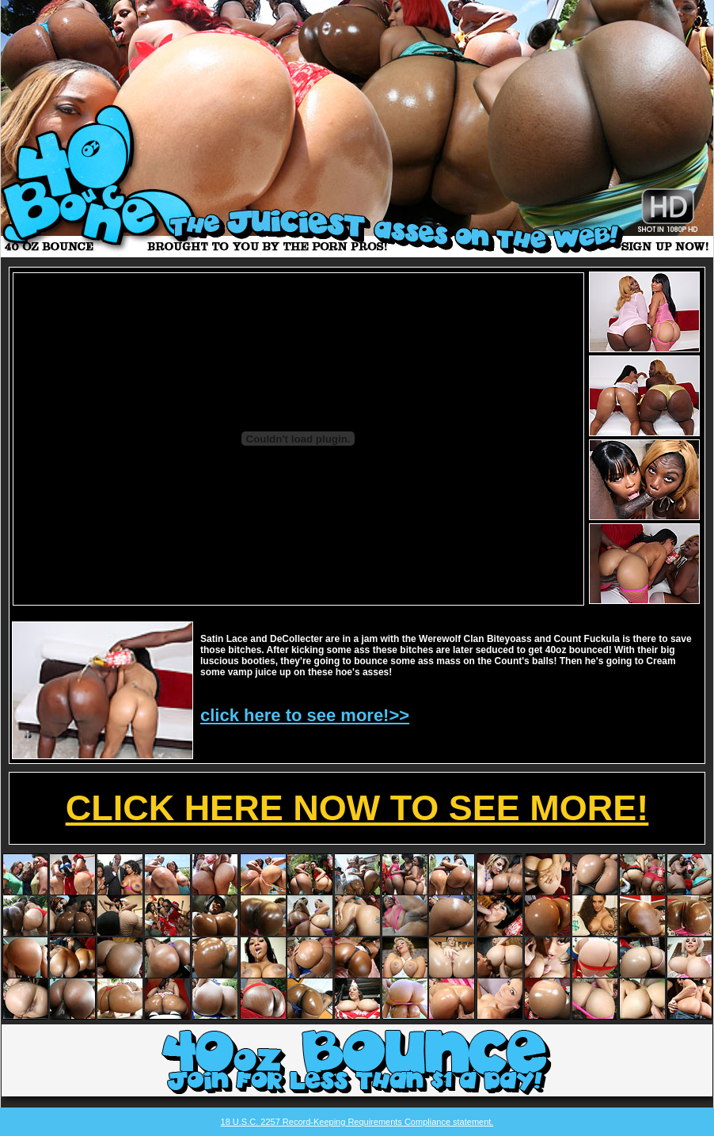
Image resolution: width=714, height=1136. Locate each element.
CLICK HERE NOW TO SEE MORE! (357, 808)
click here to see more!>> (304, 715)
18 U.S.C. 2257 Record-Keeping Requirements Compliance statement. (357, 1122)
